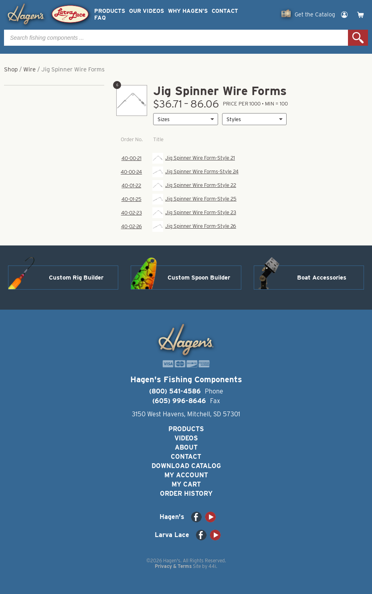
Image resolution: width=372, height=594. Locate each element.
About (186, 447)
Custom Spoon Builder (199, 277)
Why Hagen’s (188, 11)
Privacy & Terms (173, 566)
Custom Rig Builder (76, 277)
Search (358, 38)
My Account (186, 475)
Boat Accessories (321, 277)
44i (212, 566)
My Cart (186, 484)
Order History (186, 493)
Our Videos (146, 11)
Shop (11, 69)
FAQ (100, 18)
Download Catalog (186, 466)
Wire (29, 69)
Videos (186, 438)
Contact (225, 11)
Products (109, 11)
